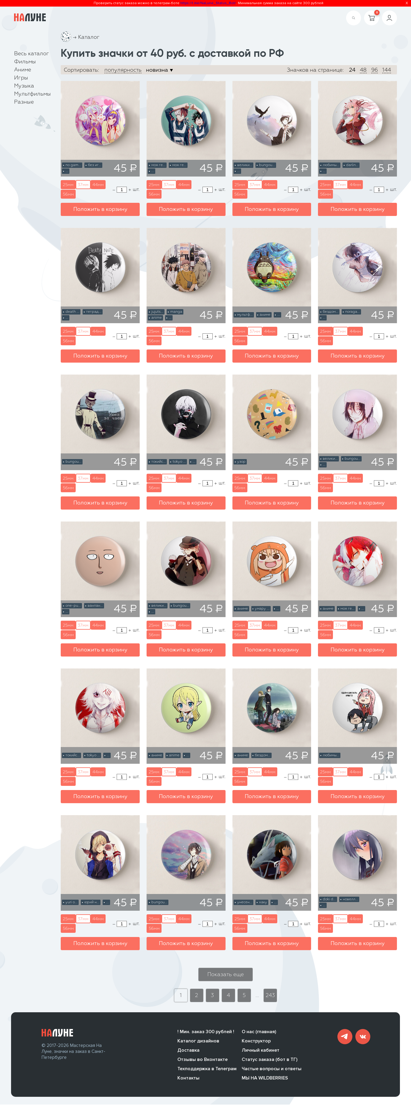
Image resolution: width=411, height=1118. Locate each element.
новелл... (350, 899)
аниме (265, 315)
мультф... (245, 315)
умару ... (262, 609)
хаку (263, 902)
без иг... (94, 165)
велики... (244, 165)
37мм (83, 185)
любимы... (331, 165)
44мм (98, 185)
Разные (24, 102)
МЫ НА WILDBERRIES (265, 1083)
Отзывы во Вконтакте (202, 1064)
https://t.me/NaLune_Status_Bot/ (208, 3)
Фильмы (25, 62)
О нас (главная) (259, 1036)
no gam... (73, 165)
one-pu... (73, 606)
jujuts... (157, 312)
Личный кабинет (260, 1055)
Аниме (22, 70)
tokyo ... (179, 462)
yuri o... (71, 902)
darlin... (352, 165)
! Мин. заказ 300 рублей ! (205, 1036)
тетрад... (93, 312)
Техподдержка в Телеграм (207, 1073)
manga (176, 312)
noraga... (352, 312)
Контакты (188, 1083)
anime (156, 318)
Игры (21, 78)
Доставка (188, 1055)
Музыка (24, 86)
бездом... (330, 312)
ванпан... (95, 606)
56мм (68, 194)
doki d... (329, 899)
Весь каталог (31, 53)
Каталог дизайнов (198, 1046)
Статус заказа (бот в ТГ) (269, 1064)
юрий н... (91, 902)
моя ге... (158, 165)
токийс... (158, 462)
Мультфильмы (32, 94)
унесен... (244, 902)
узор (241, 462)
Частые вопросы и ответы (272, 1073)
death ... (72, 312)
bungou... (267, 165)
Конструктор (256, 1046)
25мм (68, 185)
